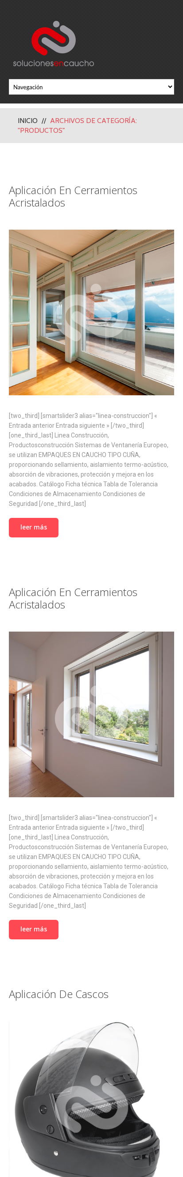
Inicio (28, 120)
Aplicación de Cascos (59, 993)
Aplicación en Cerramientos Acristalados (73, 196)
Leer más (33, 527)
